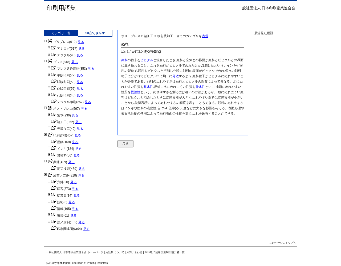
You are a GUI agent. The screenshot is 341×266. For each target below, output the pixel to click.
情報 (55, 209)
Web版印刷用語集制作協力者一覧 (165, 252)
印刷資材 (55, 135)
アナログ (59, 48)
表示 (205, 36)
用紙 (55, 142)
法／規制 (59, 222)
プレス (53, 62)
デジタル (59, 55)
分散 (175, 76)
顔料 (124, 60)
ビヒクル (146, 60)
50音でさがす (95, 33)
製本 (55, 115)
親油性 (135, 92)
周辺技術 (59, 169)
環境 (55, 215)
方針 (55, 182)
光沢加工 (59, 129)
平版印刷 (59, 75)
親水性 (148, 87)
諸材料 (57, 155)
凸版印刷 (59, 89)
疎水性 (200, 87)
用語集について (114, 252)
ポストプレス (58, 109)
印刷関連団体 (62, 229)
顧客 (55, 189)
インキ (57, 149)
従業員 (57, 195)
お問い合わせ (134, 252)
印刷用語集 (61, 8)
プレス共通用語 (63, 69)
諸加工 (57, 122)
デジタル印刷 (62, 102)
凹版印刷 (59, 82)
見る (81, 42)
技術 (55, 202)
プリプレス (56, 42)
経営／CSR (57, 175)
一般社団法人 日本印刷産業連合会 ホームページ (75, 252)
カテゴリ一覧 (61, 33)
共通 (52, 162)
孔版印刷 (59, 95)
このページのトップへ (282, 242)
